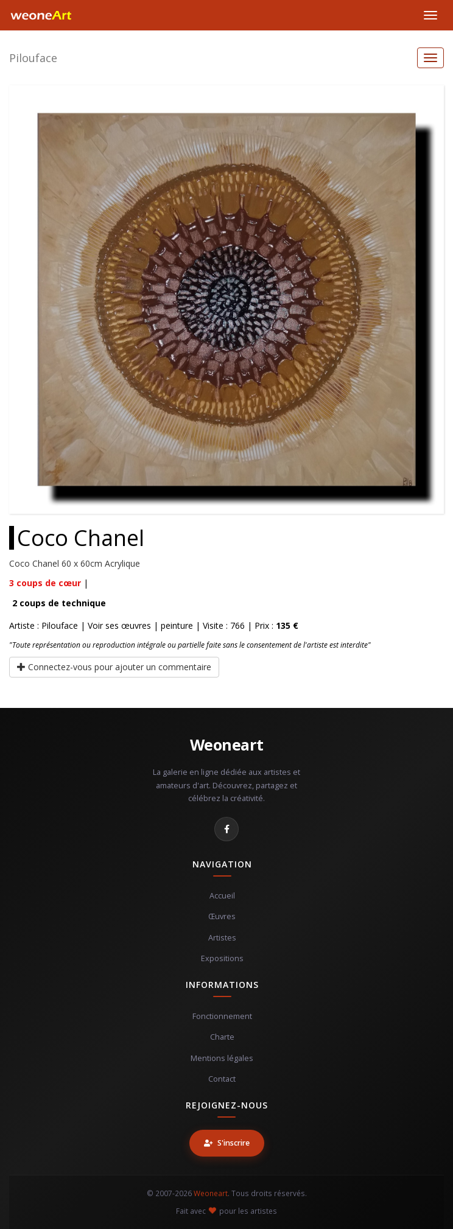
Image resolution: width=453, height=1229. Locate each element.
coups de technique (59, 603)
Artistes (222, 938)
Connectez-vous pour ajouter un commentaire (114, 667)
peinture (177, 625)
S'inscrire (227, 1143)
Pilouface (33, 58)
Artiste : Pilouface (43, 625)
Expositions (222, 958)
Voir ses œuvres (119, 625)
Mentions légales (222, 1058)
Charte (222, 1037)
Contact (222, 1079)
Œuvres (222, 916)
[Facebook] (226, 829)
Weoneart (227, 744)
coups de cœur (45, 583)
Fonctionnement (222, 1016)
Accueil (222, 896)
